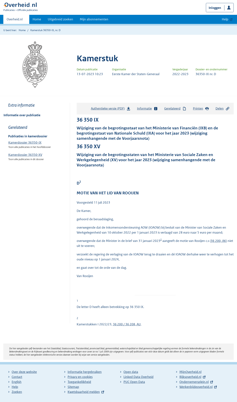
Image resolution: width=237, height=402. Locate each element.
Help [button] (225, 19)
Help (15, 387)
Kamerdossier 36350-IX (24, 142)
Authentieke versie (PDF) (111, 109)
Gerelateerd (175, 108)
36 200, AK (218, 241)
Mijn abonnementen (94, 19)
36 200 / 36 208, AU (127, 324)
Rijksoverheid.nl (190, 377)
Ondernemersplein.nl (194, 382)
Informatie (147, 108)
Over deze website (24, 372)
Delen (223, 108)
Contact (17, 377)
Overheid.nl (15, 20)
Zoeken (17, 392)
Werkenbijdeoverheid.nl (196, 387)
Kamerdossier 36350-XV (25, 155)
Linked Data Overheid (138, 377)
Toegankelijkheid (79, 382)
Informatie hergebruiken (85, 372)
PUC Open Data (134, 382)
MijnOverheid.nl (190, 372)
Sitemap (73, 387)
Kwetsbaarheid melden (84, 392)
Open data (130, 372)
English (16, 382)
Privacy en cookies (80, 377)
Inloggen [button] (215, 8)
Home (37, 19)
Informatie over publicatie (22, 115)
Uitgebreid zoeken (60, 19)
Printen (201, 108)
